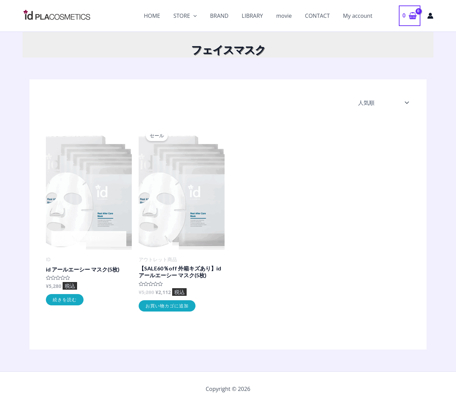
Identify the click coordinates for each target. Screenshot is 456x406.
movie (289, 16)
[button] (389, 15)
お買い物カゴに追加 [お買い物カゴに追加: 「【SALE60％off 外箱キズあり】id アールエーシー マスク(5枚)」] (167, 306)
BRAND (229, 16)
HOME (167, 16)
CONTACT (320, 16)
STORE (197, 15)
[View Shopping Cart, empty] (409, 15)
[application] (206, 15)
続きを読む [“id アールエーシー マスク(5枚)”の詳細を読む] (65, 299)
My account (358, 16)
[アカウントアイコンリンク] (430, 16)
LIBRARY (260, 16)
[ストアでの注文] (382, 103)
